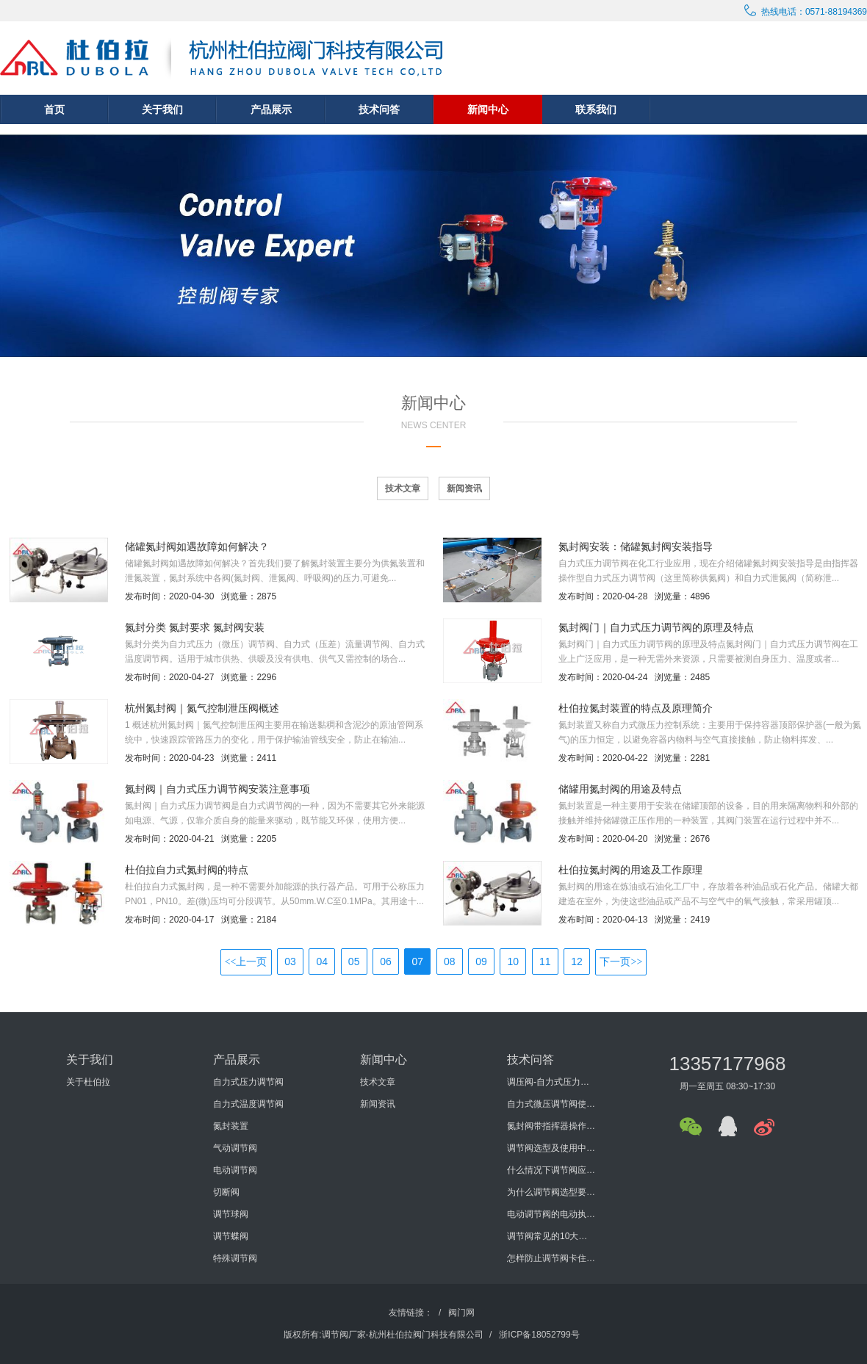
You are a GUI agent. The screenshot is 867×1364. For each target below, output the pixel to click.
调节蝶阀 (230, 1236)
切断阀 (226, 1192)
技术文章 (402, 488)
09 (481, 961)
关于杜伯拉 (88, 1082)
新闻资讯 (464, 488)
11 (545, 961)
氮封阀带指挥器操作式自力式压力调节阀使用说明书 (551, 1126)
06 (386, 961)
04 (322, 961)
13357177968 (727, 1064)
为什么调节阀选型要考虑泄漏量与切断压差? (551, 1192)
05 (354, 961)
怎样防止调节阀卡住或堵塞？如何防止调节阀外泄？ (551, 1258)
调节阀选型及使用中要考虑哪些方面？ (551, 1148)
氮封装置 (230, 1126)
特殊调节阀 (235, 1258)
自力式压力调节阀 (248, 1082)
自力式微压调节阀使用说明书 (551, 1104)
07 (418, 961)
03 (290, 961)
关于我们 (162, 109)
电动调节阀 (235, 1170)
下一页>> (621, 961)
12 (577, 961)
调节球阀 (230, 1214)
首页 (54, 109)
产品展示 (271, 109)
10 (513, 961)
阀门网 (461, 1312)
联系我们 (595, 109)
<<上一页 (246, 961)
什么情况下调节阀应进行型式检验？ (551, 1170)
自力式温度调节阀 (248, 1104)
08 (450, 961)
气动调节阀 (235, 1148)
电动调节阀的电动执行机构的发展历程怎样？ (551, 1214)
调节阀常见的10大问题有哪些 (551, 1236)
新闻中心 (487, 109)
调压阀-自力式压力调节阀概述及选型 (551, 1082)
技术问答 (379, 109)
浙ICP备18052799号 (539, 1334)
